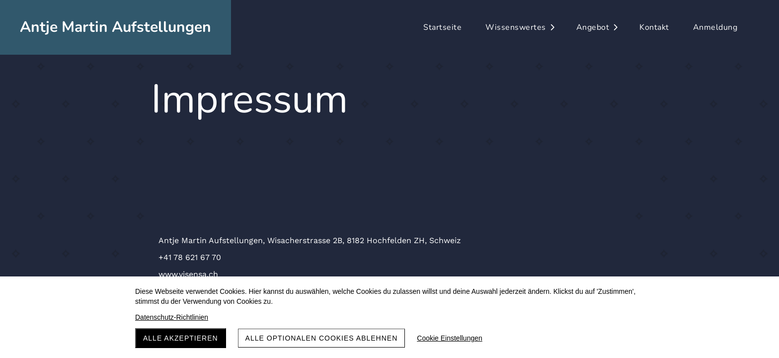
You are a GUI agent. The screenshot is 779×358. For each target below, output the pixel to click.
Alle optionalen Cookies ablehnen (321, 338)
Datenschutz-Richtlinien (171, 317)
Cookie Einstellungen (449, 338)
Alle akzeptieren (180, 338)
